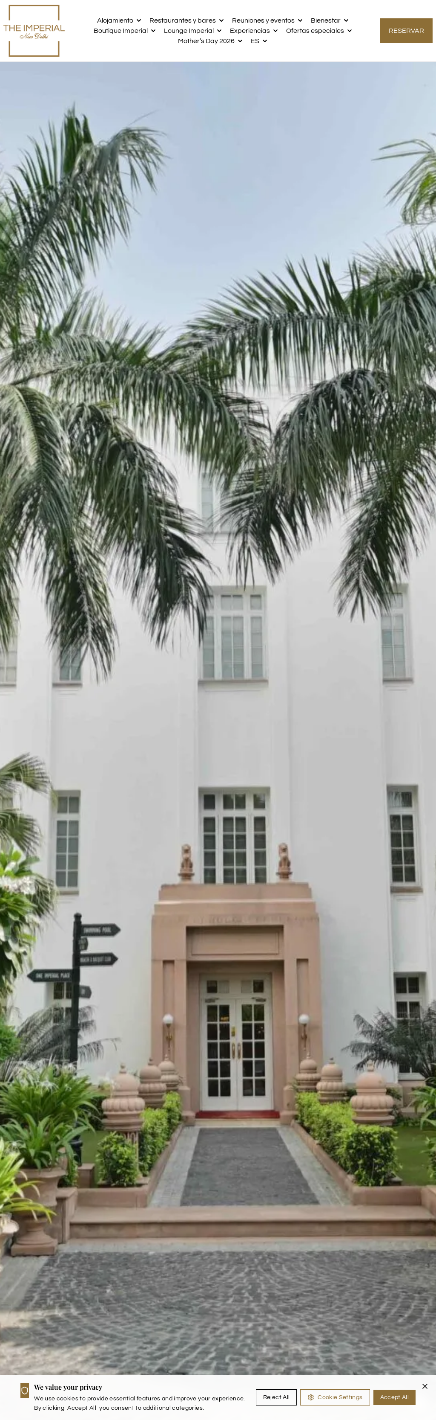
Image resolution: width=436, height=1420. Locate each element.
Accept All (394, 1397)
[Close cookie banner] (425, 1386)
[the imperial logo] (34, 30)
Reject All (276, 1397)
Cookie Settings (334, 1397)
